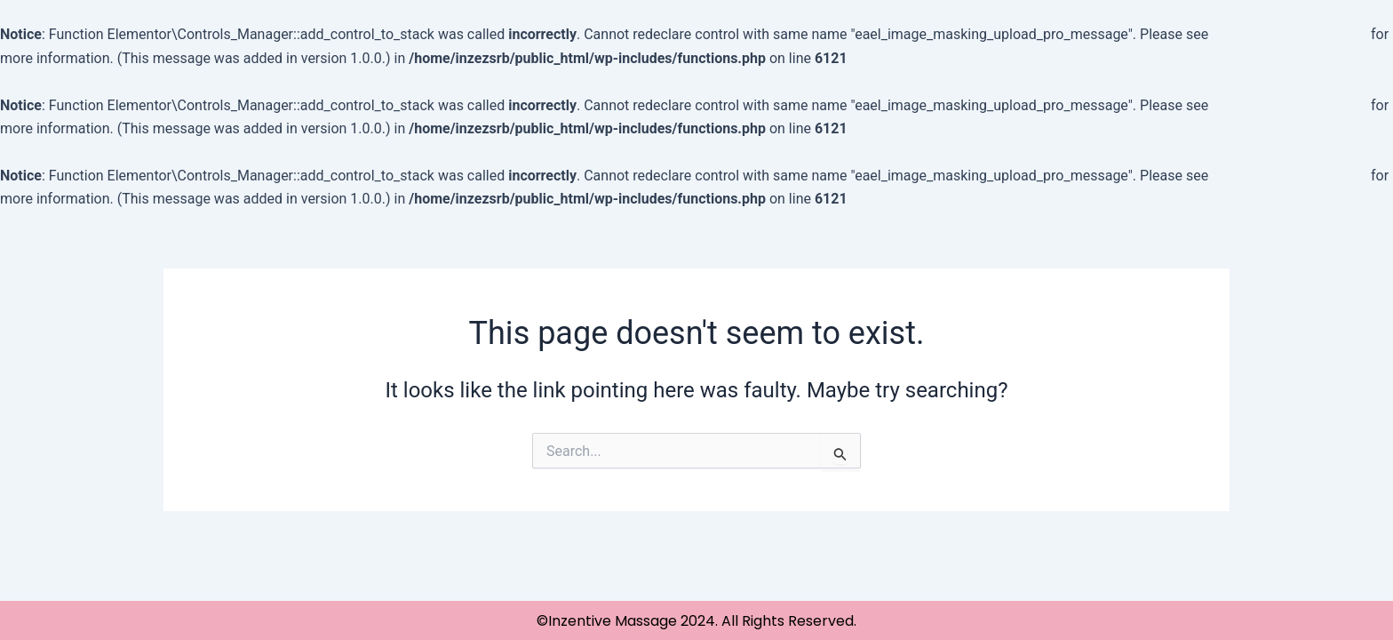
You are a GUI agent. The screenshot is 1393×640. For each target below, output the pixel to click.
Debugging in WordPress (1289, 34)
